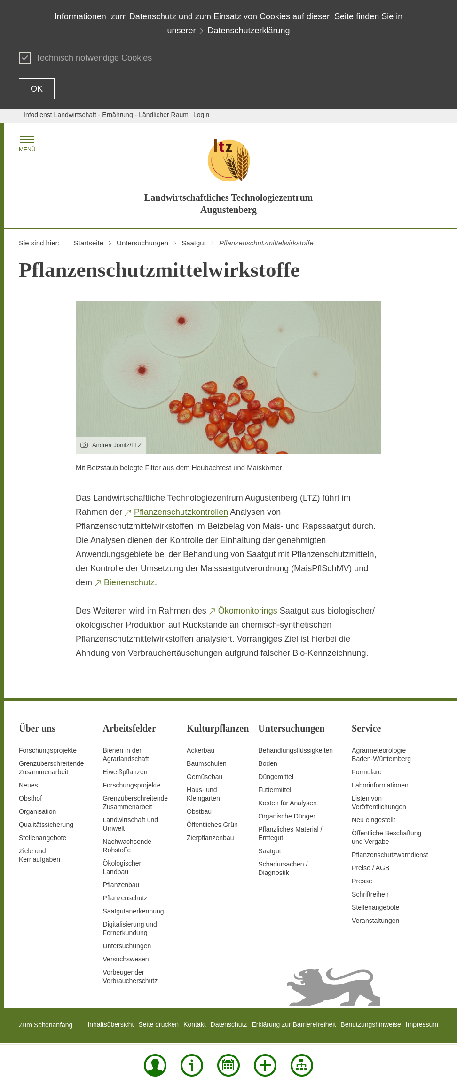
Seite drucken (158, 1024)
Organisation (37, 811)
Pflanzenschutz (125, 898)
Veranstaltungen (375, 920)
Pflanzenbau (121, 885)
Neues (28, 785)
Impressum (422, 1024)
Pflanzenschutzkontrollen (181, 512)
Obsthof (30, 798)
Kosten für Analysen (287, 803)
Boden (267, 763)
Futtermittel (274, 790)
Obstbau (199, 811)
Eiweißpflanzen (125, 772)
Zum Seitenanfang (45, 1025)
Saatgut (269, 851)
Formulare (367, 772)
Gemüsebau (204, 776)
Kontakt (194, 1024)
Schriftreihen (370, 894)
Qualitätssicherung (46, 824)
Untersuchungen (127, 946)
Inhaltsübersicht (110, 1024)
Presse (362, 881)
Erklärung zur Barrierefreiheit (294, 1024)
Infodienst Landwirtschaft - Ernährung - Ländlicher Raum (106, 114)
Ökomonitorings (247, 610)
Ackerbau (200, 750)
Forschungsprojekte (48, 750)
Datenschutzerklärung (248, 30)
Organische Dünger (286, 816)
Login (201, 114)
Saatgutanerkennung (133, 911)
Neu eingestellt (373, 820)
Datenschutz (229, 1024)
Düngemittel (275, 776)
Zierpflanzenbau (210, 838)
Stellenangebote (42, 838)
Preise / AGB (370, 868)
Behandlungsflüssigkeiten (295, 750)
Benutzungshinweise (370, 1024)
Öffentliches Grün (212, 824)
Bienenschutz (129, 582)
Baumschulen (207, 763)
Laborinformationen (380, 785)
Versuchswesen (126, 959)
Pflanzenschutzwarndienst (390, 854)
